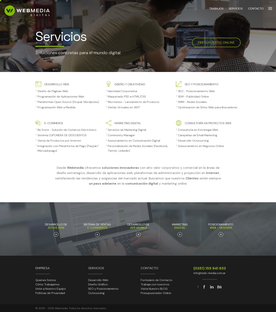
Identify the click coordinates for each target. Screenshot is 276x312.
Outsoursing (96, 293)
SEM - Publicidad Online (193, 96)
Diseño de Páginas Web (53, 91)
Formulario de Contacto (156, 280)
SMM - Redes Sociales (192, 102)
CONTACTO (256, 10)
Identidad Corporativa (122, 91)
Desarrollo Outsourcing (193, 141)
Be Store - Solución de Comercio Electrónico (67, 130)
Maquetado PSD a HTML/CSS (127, 96)
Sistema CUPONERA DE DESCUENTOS (62, 135)
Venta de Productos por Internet (59, 141)
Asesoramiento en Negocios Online (201, 146)
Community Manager (121, 135)
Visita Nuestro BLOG (154, 289)
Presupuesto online (216, 42)
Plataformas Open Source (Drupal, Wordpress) (68, 102)
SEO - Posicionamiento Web (196, 91)
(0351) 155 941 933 (209, 268)
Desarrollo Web (98, 280)
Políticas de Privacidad (50, 293)
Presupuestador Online (156, 293)
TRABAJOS (216, 10)
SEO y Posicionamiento (103, 289)
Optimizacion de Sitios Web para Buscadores (207, 107)
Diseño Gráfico (98, 284)
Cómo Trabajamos (47, 284)
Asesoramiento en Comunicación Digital (134, 141)
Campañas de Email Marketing (197, 135)
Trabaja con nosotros (155, 284)
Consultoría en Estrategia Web (198, 130)
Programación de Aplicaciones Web (61, 96)
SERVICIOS (236, 10)
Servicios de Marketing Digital (127, 130)
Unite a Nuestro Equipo (50, 289)
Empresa (42, 268)
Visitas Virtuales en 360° (124, 107)
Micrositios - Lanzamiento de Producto (133, 102)
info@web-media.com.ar (210, 273)
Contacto (149, 268)
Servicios (96, 268)
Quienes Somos (45, 280)
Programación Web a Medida (56, 107)
